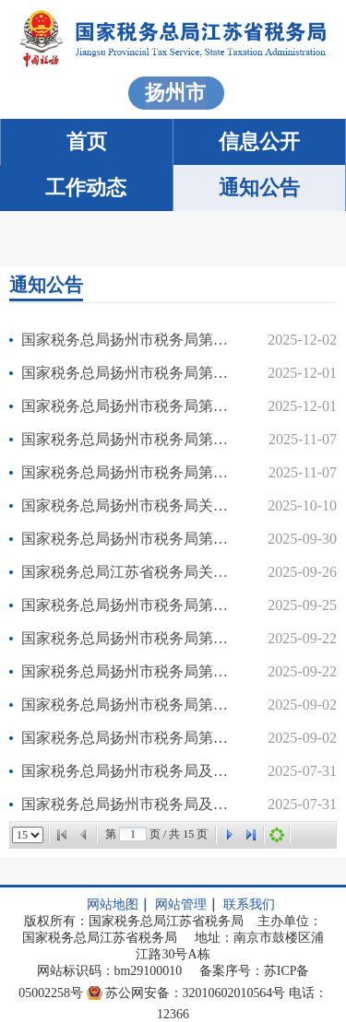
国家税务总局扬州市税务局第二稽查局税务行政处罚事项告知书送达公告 (130, 605)
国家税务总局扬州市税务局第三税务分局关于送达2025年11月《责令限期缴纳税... (130, 373)
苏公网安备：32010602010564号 (195, 993)
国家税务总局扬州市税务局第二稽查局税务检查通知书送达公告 (130, 538)
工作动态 (85, 187)
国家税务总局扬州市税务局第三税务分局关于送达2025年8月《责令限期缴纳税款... (130, 704)
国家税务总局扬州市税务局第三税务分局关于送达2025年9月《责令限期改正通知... (130, 671)
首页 (86, 141)
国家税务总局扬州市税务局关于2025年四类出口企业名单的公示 (130, 505)
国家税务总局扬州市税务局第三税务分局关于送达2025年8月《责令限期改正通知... (130, 738)
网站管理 (181, 904)
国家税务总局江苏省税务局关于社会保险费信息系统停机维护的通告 (130, 572)
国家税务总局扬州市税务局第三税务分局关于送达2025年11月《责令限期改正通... (130, 406)
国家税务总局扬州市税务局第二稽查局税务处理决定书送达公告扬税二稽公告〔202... (130, 339)
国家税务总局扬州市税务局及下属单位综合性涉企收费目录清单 (130, 771)
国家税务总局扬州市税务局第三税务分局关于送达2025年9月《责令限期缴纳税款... (130, 638)
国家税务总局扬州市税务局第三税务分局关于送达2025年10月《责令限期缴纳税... (130, 439)
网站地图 (112, 904)
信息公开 (259, 141)
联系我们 (249, 904)
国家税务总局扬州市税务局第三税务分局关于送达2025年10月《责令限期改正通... (130, 472)
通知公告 (259, 187)
